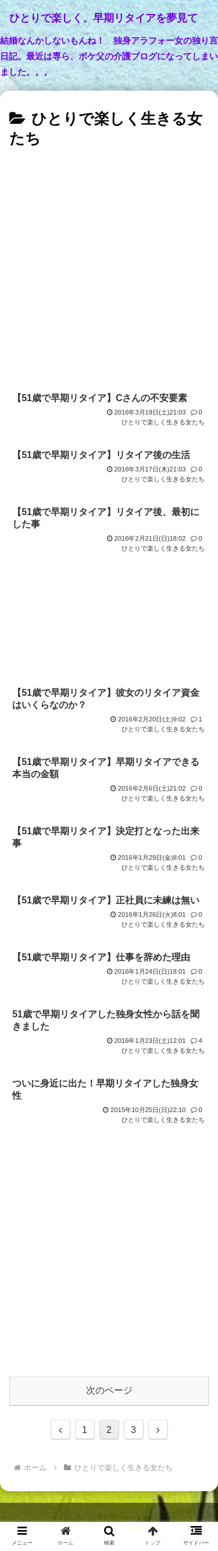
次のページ (109, 1390)
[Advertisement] (109, 267)
